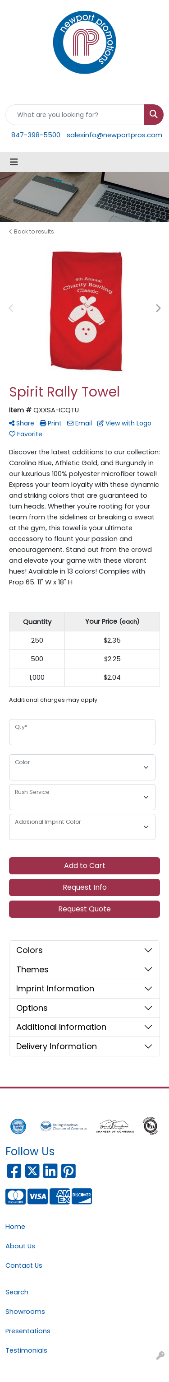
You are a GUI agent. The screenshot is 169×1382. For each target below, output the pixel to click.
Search (16, 1292)
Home (15, 1226)
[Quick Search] (75, 114)
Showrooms (25, 1311)
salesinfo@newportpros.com (114, 135)
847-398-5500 (35, 135)
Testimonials (26, 1350)
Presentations (27, 1330)
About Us (20, 1246)
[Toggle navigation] (14, 162)
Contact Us (23, 1265)
